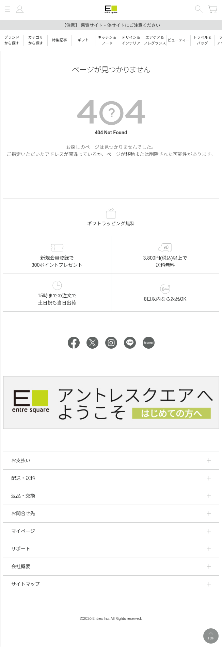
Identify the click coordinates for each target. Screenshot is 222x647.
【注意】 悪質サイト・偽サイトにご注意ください (111, 25)
